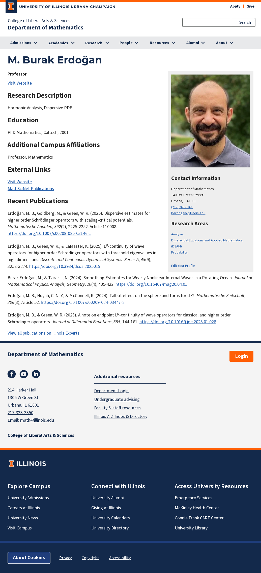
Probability (179, 252)
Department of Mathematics (45, 27)
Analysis (177, 234)
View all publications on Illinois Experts (43, 333)
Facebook (11, 374)
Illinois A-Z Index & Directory (120, 416)
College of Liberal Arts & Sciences (39, 21)
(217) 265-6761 (182, 207)
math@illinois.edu (37, 420)
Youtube (23, 374)
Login (241, 356)
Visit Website (20, 83)
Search (245, 22)
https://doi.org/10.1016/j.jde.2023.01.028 (177, 322)
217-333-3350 (20, 413)
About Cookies (29, 557)
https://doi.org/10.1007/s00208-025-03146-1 (49, 233)
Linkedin (35, 374)
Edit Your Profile (183, 265)
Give (250, 6)
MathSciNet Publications (31, 189)
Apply (235, 6)
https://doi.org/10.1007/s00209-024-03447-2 (83, 302)
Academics (58, 43)
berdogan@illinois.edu (188, 213)
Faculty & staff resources (117, 408)
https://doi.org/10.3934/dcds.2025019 (64, 266)
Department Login (111, 391)
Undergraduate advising (117, 399)
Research (93, 43)
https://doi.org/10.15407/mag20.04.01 (151, 284)
